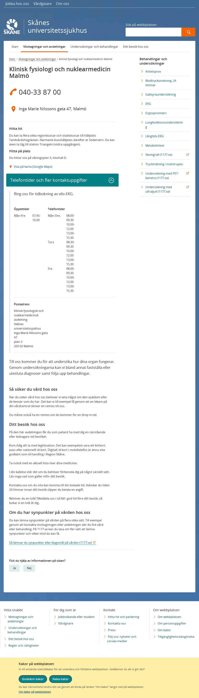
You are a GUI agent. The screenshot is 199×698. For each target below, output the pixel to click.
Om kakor (164, 630)
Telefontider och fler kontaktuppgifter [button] (48, 180)
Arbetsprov (153, 71)
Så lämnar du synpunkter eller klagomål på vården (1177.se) (50, 543)
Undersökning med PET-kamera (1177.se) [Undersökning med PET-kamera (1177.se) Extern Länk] (162, 175)
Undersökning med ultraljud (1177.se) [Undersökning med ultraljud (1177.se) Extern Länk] (158, 189)
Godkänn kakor (33, 679)
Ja (14, 568)
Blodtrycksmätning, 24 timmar (160, 83)
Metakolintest (154, 145)
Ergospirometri (156, 113)
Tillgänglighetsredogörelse (176, 637)
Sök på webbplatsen (141, 24)
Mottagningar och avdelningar (44, 47)
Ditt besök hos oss (136, 47)
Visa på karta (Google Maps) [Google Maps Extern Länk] (32, 167)
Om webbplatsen (169, 617)
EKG (148, 104)
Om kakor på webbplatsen (35, 692)
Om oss (62, 3)
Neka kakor (61, 679)
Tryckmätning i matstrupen (164, 164)
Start (15, 47)
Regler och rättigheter (23, 646)
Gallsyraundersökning (160, 94)
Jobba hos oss (17, 3)
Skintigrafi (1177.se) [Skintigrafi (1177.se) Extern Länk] (158, 155)
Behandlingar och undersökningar (153, 61)
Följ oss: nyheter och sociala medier (121, 639)
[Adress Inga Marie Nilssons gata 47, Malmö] (62, 109)
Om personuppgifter (172, 623)
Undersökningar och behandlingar (94, 47)
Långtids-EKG (154, 136)
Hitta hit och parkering (123, 617)
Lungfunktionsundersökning (164, 124)
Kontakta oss (117, 623)
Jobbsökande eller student (76, 617)
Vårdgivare (42, 3)
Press (112, 630)
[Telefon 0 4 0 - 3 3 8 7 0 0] (62, 92)
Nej (29, 568)
